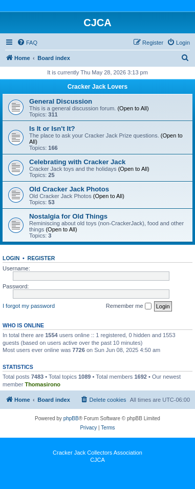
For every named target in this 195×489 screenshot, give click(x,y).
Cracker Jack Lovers (97, 86)
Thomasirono (42, 384)
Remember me (128, 306)
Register (41, 258)
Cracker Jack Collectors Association (97, 452)
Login (11, 258)
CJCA (97, 460)
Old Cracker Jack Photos (69, 189)
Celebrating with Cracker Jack (77, 162)
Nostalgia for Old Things (68, 216)
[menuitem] (27, 42)
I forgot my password (29, 306)
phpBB (71, 418)
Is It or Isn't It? (52, 128)
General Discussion (60, 101)
